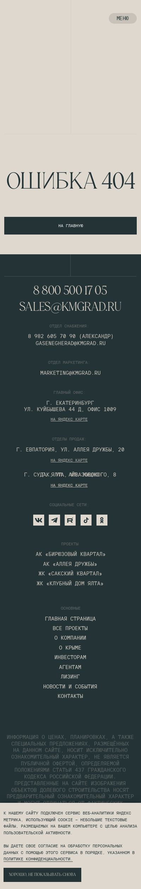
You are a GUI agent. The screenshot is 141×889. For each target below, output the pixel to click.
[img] (15, 18)
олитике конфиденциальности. (39, 858)
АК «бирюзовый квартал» (71, 554)
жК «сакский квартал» (70, 573)
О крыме (70, 648)
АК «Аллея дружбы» (70, 564)
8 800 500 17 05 (70, 291)
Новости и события (70, 686)
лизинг (70, 677)
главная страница (70, 619)
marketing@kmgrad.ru (70, 372)
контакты (70, 696)
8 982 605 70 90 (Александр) (71, 336)
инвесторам (70, 657)
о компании (70, 638)
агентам (70, 667)
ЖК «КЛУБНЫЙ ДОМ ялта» (70, 583)
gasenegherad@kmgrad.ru (71, 343)
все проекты (70, 628)
